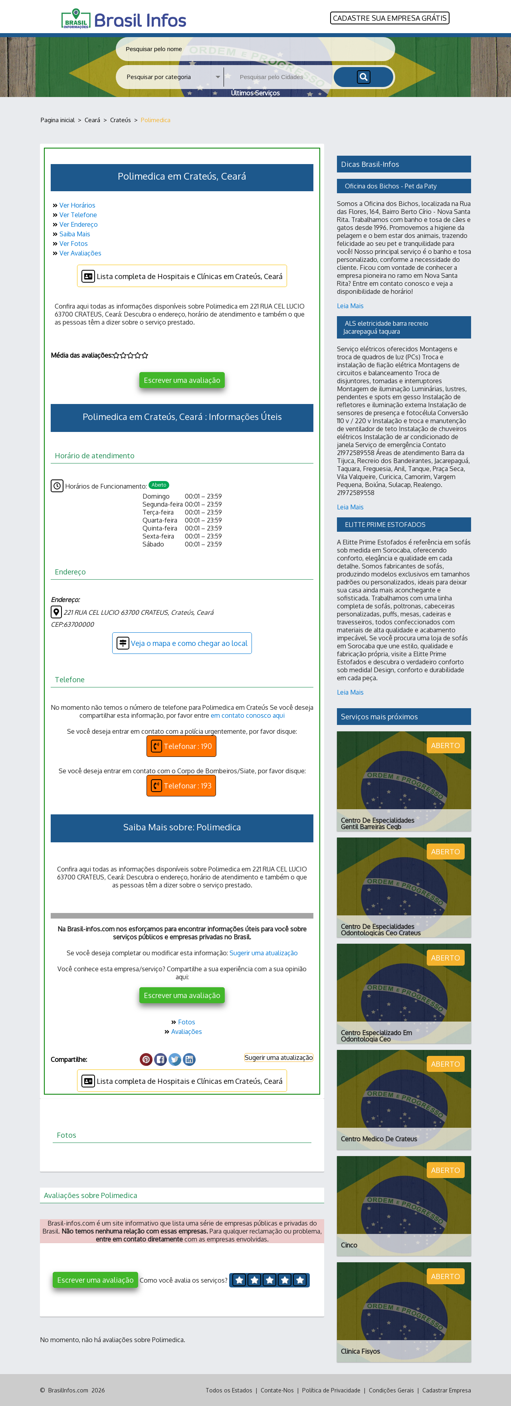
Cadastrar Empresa (446, 1389)
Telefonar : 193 (181, 785)
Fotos (182, 1022)
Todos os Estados (229, 1389)
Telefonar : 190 (181, 745)
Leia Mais (350, 305)
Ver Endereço (74, 224)
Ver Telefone (74, 214)
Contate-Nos (277, 1389)
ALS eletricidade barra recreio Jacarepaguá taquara (386, 327)
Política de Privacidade (331, 1389)
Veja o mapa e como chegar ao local (182, 642)
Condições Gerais (391, 1389)
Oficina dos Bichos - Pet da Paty (390, 186)
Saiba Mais (70, 234)
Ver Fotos (69, 243)
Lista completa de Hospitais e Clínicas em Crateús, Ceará (182, 275)
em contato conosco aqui (248, 715)
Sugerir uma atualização (264, 952)
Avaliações (182, 1031)
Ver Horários (73, 205)
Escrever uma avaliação (182, 379)
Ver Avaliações (76, 253)
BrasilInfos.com (68, 1389)
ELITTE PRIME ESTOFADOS (385, 524)
